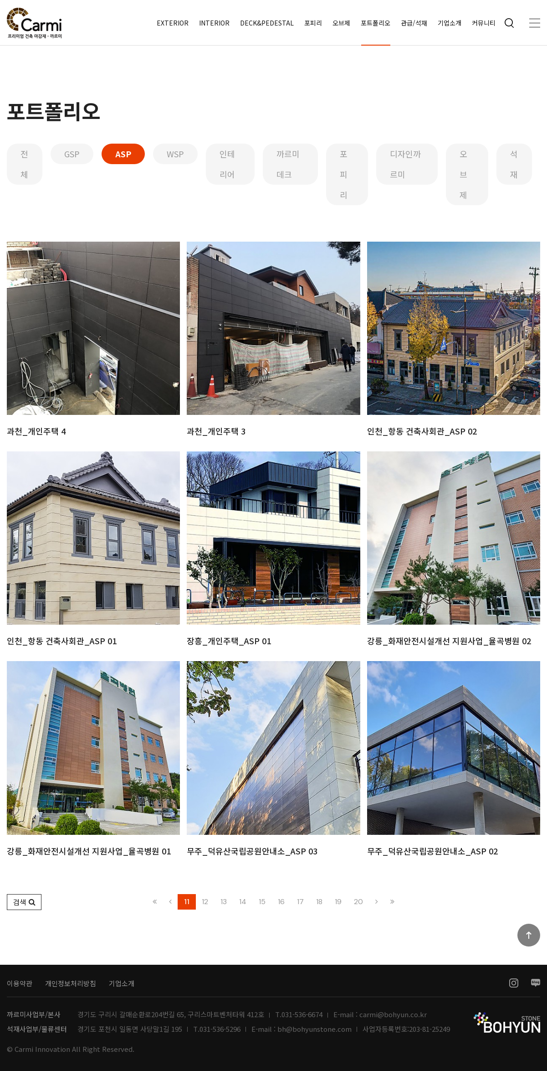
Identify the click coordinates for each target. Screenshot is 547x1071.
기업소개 (449, 22)
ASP (123, 154)
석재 (514, 164)
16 (281, 901)
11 (186, 901)
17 (300, 901)
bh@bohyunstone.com (314, 1029)
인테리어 (227, 164)
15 (262, 901)
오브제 (341, 22)
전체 (24, 164)
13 (223, 901)
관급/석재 (414, 22)
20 (358, 901)
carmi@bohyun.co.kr (393, 1014)
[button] (24, 902)
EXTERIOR (173, 22)
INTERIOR (214, 22)
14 (242, 901)
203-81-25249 (429, 1029)
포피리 (313, 22)
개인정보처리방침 (70, 983)
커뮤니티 (484, 22)
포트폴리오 (375, 22)
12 (205, 901)
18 (319, 901)
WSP (175, 154)
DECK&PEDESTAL (267, 22)
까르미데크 (288, 164)
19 (338, 901)
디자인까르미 (405, 164)
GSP (72, 154)
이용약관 (19, 983)
